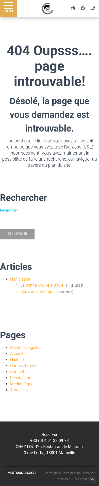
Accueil (16, 353)
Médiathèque (21, 384)
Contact (17, 371)
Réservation (20, 377)
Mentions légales (25, 347)
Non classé (20, 279)
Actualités (19, 390)
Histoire (17, 359)
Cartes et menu (24, 365)
